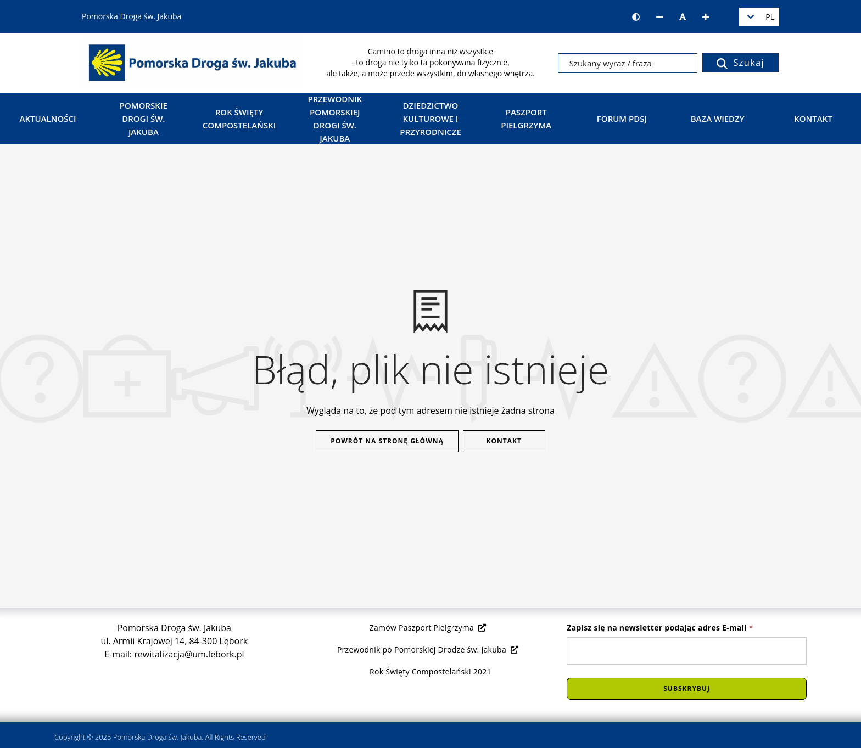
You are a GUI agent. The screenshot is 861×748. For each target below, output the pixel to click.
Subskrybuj (686, 688)
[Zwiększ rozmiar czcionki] (705, 17)
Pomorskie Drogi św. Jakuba (143, 118)
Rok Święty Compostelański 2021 (430, 671)
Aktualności (48, 118)
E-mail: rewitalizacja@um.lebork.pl (174, 654)
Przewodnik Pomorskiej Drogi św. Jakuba (335, 118)
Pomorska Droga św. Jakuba (157, 737)
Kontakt (813, 118)
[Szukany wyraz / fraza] (627, 63)
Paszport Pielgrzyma (526, 118)
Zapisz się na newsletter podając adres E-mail (660, 627)
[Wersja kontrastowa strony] (636, 17)
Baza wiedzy (718, 118)
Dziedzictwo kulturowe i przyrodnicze (430, 118)
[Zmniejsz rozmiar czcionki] (659, 17)
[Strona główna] (192, 62)
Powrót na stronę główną (387, 441)
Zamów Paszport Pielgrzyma (428, 627)
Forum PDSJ (622, 118)
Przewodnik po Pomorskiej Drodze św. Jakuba (427, 649)
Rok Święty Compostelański (239, 118)
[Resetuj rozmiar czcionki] (682, 17)
